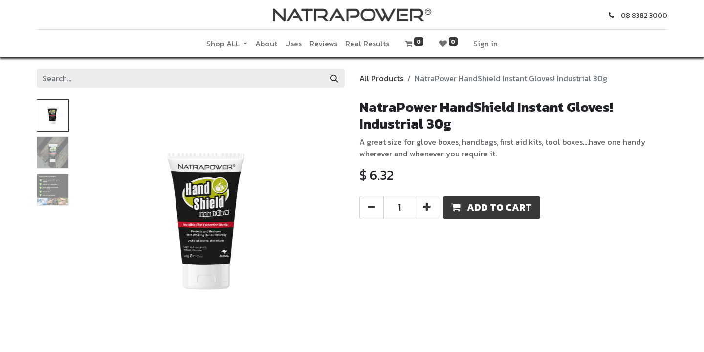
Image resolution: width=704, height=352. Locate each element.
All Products (381, 78)
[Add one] (427, 207)
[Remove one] (371, 207)
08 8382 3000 (644, 15)
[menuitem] (266, 43)
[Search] (334, 78)
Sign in (485, 43)
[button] (491, 207)
